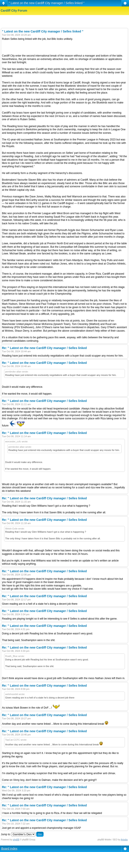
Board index (9, 848)
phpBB (16, 839)
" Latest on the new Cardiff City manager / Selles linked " (47, 3)
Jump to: (6, 834)
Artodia (124, 839)
